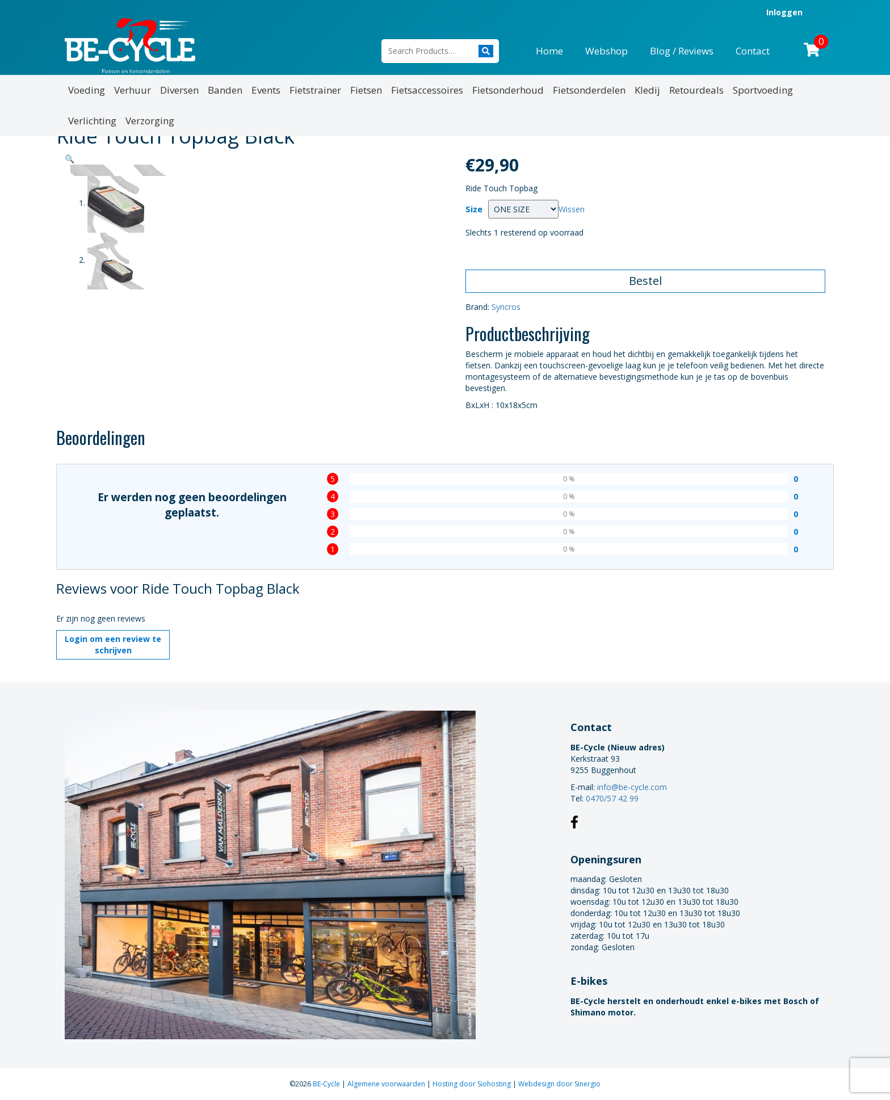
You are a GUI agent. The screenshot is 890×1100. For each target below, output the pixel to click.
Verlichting (92, 120)
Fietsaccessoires (427, 89)
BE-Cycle (327, 1084)
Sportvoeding (763, 89)
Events (265, 89)
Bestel (645, 280)
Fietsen (366, 89)
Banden (225, 89)
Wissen (572, 209)
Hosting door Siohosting (473, 1084)
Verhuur (132, 89)
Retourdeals (696, 89)
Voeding (86, 89)
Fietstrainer (315, 89)
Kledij (647, 89)
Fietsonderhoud (508, 89)
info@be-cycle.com (632, 787)
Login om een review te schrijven (113, 644)
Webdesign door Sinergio (559, 1084)
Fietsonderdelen (589, 89)
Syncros (506, 306)
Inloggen (784, 12)
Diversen (179, 89)
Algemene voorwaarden (387, 1084)
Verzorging (149, 120)
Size (473, 209)
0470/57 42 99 (612, 798)
